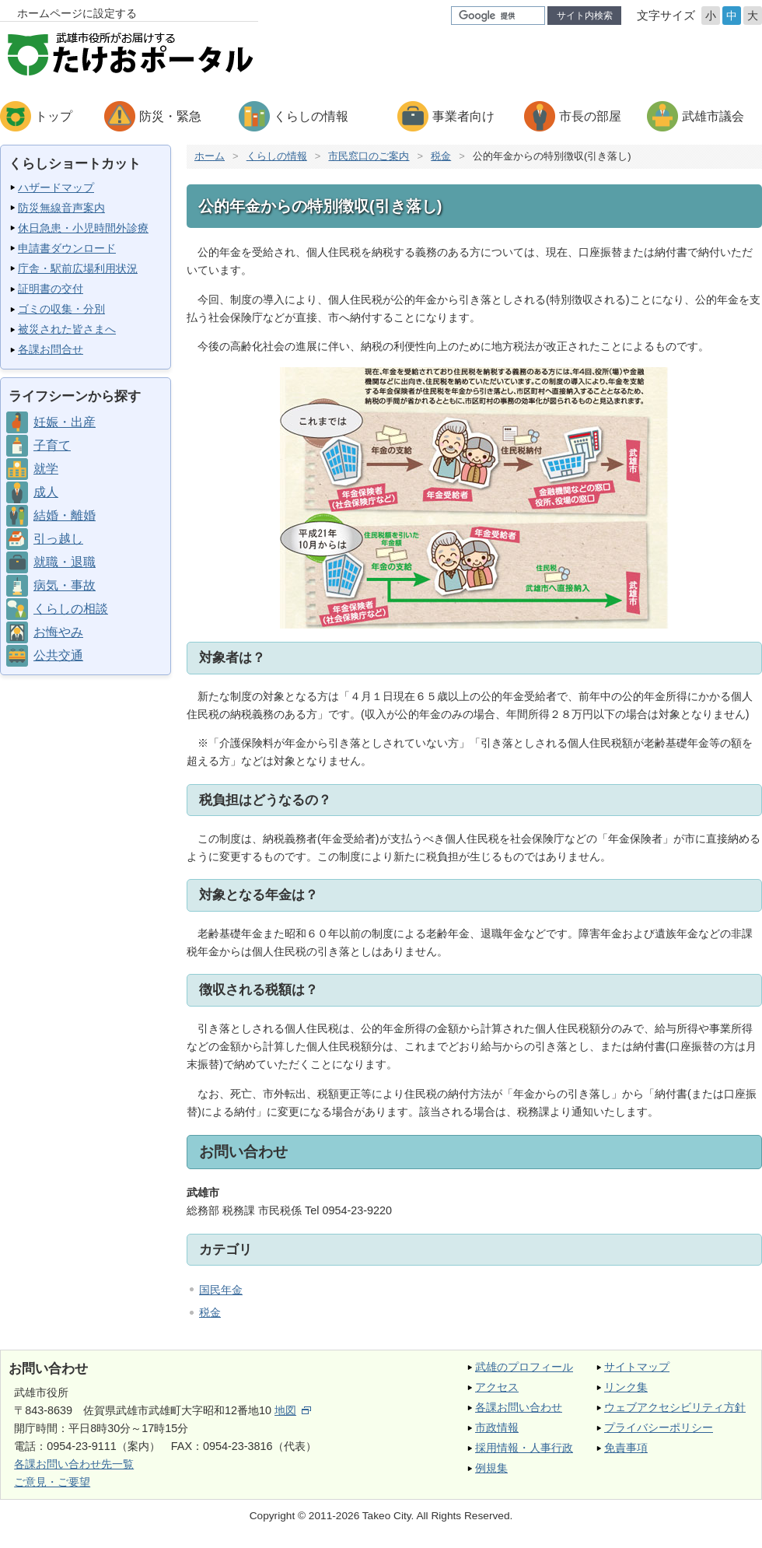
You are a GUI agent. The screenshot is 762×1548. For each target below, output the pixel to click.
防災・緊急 (170, 116)
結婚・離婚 (64, 515)
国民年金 (221, 1290)
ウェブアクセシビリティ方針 (675, 1407)
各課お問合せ (50, 349)
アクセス (497, 1387)
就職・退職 (64, 562)
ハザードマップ (56, 187)
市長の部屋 (590, 116)
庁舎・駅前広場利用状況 (78, 268)
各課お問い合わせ (518, 1407)
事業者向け (463, 116)
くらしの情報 (311, 116)
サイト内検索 (585, 15)
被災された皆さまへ (67, 329)
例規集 (491, 1468)
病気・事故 (64, 585)
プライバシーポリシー (658, 1427)
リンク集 (626, 1387)
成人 (45, 492)
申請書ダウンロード (67, 248)
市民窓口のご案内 (368, 156)
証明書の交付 (50, 288)
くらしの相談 (70, 608)
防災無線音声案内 (61, 207)
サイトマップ (636, 1367)
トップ (53, 116)
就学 (45, 468)
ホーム (209, 156)
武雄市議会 (713, 116)
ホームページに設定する (77, 13)
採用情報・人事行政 (524, 1447)
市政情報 (497, 1427)
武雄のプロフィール (524, 1367)
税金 (441, 156)
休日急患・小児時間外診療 (83, 228)
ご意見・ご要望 (52, 1482)
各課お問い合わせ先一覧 (74, 1464)
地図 (292, 1410)
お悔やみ (58, 632)
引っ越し (58, 538)
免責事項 (626, 1447)
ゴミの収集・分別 (61, 309)
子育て (52, 445)
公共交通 (58, 655)
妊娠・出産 (64, 422)
